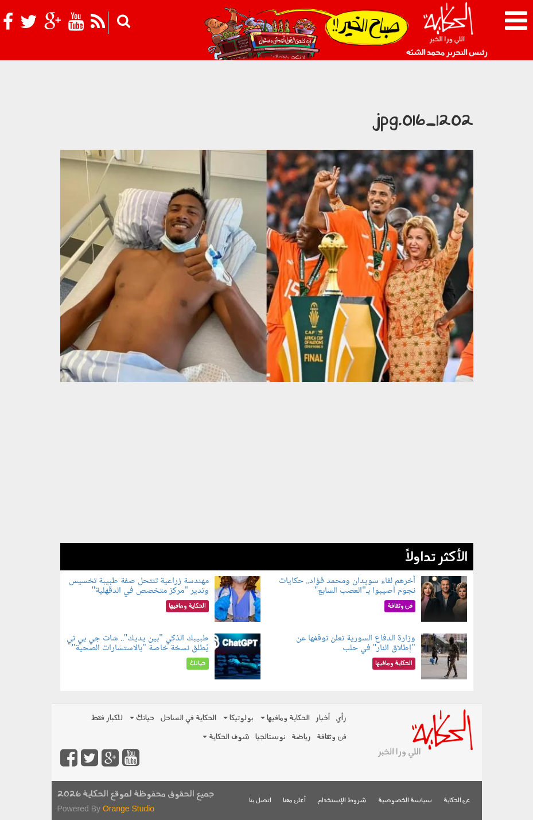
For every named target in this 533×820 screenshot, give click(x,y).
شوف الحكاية (226, 737)
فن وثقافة (332, 737)
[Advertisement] (266, 462)
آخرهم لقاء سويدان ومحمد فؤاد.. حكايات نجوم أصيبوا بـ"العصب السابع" (347, 586)
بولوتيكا (238, 718)
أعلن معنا (294, 801)
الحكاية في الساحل (188, 718)
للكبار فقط (107, 718)
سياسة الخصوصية (405, 801)
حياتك (142, 718)
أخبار (323, 718)
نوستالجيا (270, 737)
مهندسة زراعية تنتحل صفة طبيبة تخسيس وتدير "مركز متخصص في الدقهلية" (139, 586)
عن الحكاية (456, 801)
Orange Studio (128, 808)
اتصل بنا (260, 801)
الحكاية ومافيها (285, 718)
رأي (341, 718)
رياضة (301, 737)
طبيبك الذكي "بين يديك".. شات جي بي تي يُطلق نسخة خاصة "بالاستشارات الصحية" (138, 643)
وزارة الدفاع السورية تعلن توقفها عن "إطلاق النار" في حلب (355, 643)
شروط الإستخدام (342, 801)
